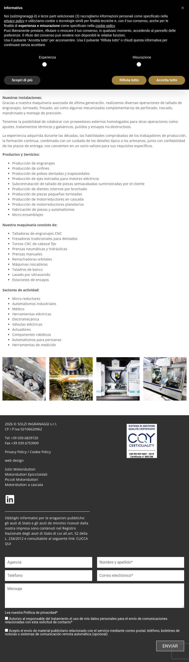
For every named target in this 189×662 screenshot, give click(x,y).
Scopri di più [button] (22, 80)
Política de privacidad (39, 613)
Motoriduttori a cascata (24, 484)
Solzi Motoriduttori (20, 469)
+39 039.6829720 (24, 438)
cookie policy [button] (105, 26)
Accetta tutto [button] (166, 80)
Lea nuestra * (31, 612)
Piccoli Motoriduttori (21, 479)
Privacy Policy (16, 451)
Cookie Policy (40, 451)
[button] (183, 8)
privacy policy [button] (14, 21)
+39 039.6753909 (25, 443)
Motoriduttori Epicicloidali (26, 474)
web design (14, 460)
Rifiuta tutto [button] (129, 80)
